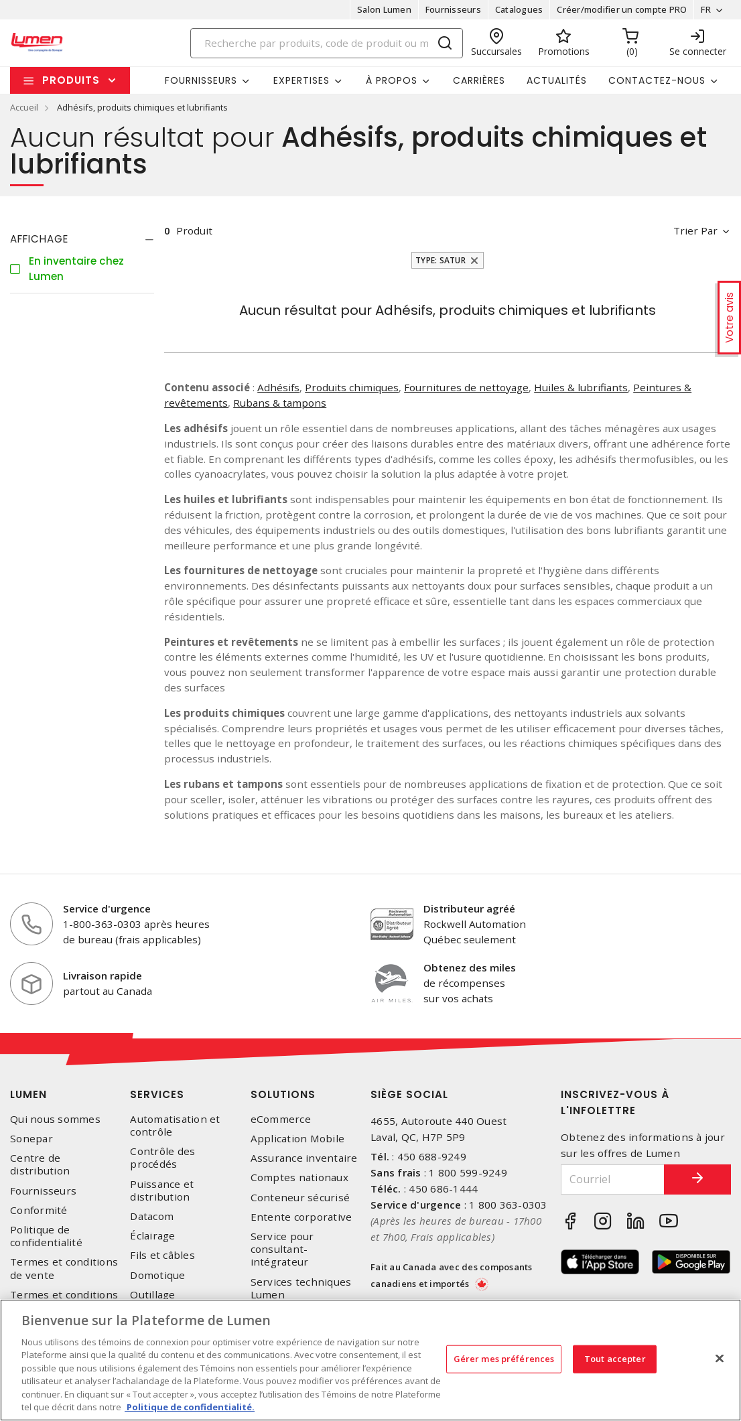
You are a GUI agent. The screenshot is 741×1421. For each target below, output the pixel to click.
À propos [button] (391, 80)
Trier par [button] (695, 230)
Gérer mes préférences (504, 1359)
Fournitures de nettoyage (466, 387)
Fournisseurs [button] (201, 80)
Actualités (557, 80)
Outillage (152, 1294)
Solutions (283, 1094)
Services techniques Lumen (301, 1288)
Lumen (28, 1094)
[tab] (82, 239)
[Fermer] (719, 1358)
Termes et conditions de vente (64, 1268)
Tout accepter (615, 1359)
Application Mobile (298, 1138)
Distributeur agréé (469, 908)
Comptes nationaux (299, 1177)
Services (157, 1094)
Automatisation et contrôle (175, 1125)
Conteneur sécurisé (300, 1197)
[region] (370, 1360)
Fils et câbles (162, 1255)
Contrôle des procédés (162, 1157)
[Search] (326, 43)
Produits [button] (71, 80)
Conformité (39, 1210)
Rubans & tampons (279, 402)
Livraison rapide (102, 975)
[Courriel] (613, 1179)
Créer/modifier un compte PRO (622, 9)
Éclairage (152, 1235)
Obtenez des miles (469, 967)
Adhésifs (278, 387)
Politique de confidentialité (46, 1236)
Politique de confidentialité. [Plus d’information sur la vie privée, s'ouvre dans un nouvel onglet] (190, 1407)
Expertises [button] (301, 80)
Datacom (152, 1216)
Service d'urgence (107, 908)
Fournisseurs (453, 9)
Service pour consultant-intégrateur (282, 1249)
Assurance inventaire (304, 1158)
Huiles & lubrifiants (581, 387)
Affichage (39, 239)
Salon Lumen (384, 9)
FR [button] (706, 9)
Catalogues (519, 9)
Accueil (24, 107)
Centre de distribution (40, 1164)
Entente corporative (301, 1217)
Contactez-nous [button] (656, 80)
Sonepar (31, 1138)
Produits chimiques (352, 387)
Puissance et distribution (162, 1190)
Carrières (479, 80)
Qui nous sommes (55, 1119)
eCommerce (281, 1119)
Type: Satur (440, 260)
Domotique (157, 1275)
